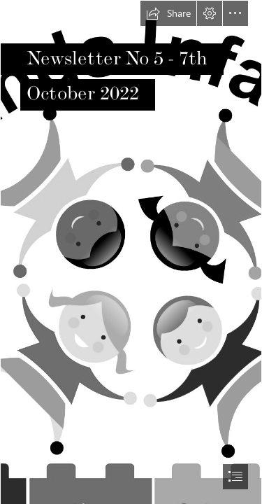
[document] (131, 252)
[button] (168, 13)
